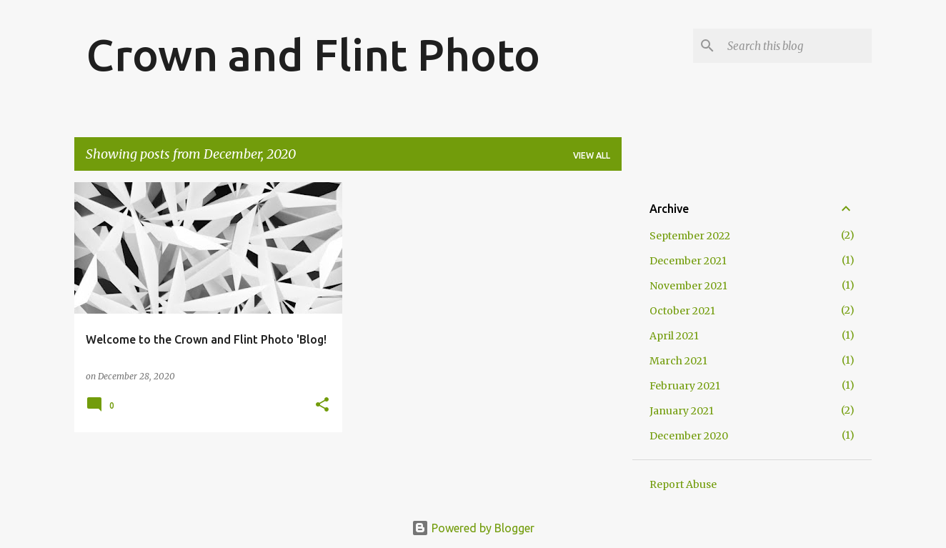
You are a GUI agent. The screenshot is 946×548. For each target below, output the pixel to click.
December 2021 (688, 260)
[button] (322, 405)
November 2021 (688, 285)
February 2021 (684, 385)
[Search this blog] (797, 46)
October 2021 (682, 310)
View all (591, 155)
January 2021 (681, 410)
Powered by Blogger (473, 528)
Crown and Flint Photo (313, 54)
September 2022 (689, 235)
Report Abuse (683, 484)
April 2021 (674, 335)
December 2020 (688, 435)
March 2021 (678, 360)
